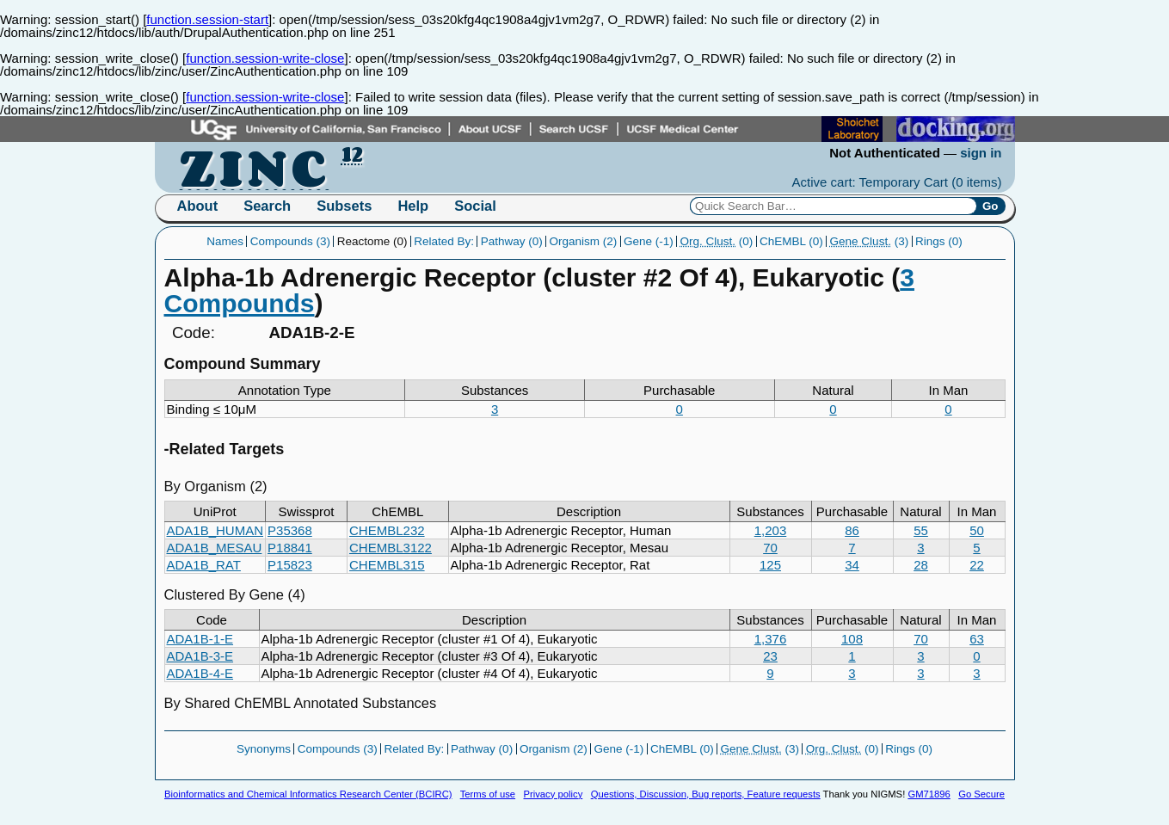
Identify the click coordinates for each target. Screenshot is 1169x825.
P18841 (290, 547)
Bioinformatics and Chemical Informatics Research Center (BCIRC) (308, 794)
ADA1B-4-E (200, 673)
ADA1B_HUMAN (215, 530)
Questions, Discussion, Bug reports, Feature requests (706, 794)
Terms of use (487, 794)
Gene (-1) (649, 241)
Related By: (444, 241)
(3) (869, 241)
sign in (980, 152)
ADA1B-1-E (200, 638)
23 (770, 656)
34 (852, 564)
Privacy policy (552, 794)
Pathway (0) (512, 241)
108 (852, 638)
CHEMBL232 (387, 530)
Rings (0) (939, 241)
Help (412, 205)
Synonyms (264, 748)
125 (770, 564)
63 (976, 638)
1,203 (770, 530)
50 (976, 530)
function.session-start (207, 19)
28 (921, 564)
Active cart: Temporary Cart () (897, 182)
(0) (717, 241)
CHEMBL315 (387, 564)
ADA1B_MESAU (214, 547)
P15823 (290, 564)
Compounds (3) (290, 241)
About (197, 205)
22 (976, 564)
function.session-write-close (265, 58)
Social (475, 205)
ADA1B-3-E (200, 656)
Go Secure (981, 794)
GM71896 (929, 794)
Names (224, 241)
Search (267, 205)
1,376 (770, 638)
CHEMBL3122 (390, 547)
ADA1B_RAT (204, 564)
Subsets (344, 205)
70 (770, 547)
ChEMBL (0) (791, 241)
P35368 (290, 530)
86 (852, 530)
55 (921, 530)
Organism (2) (584, 241)
